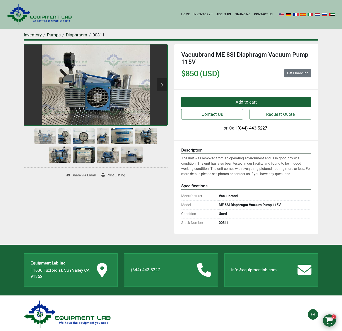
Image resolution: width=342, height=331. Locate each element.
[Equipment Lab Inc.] (67, 314)
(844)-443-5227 (252, 128)
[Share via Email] (81, 175)
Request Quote (280, 114)
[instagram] (313, 314)
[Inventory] (33, 35)
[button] (203, 14)
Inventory (201, 14)
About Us (223, 14)
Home (185, 14)
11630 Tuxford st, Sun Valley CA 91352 (60, 273)
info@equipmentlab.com (254, 269)
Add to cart (246, 102)
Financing (242, 14)
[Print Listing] (113, 175)
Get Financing (297, 73)
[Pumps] (54, 35)
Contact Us (263, 14)
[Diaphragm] (76, 35)
